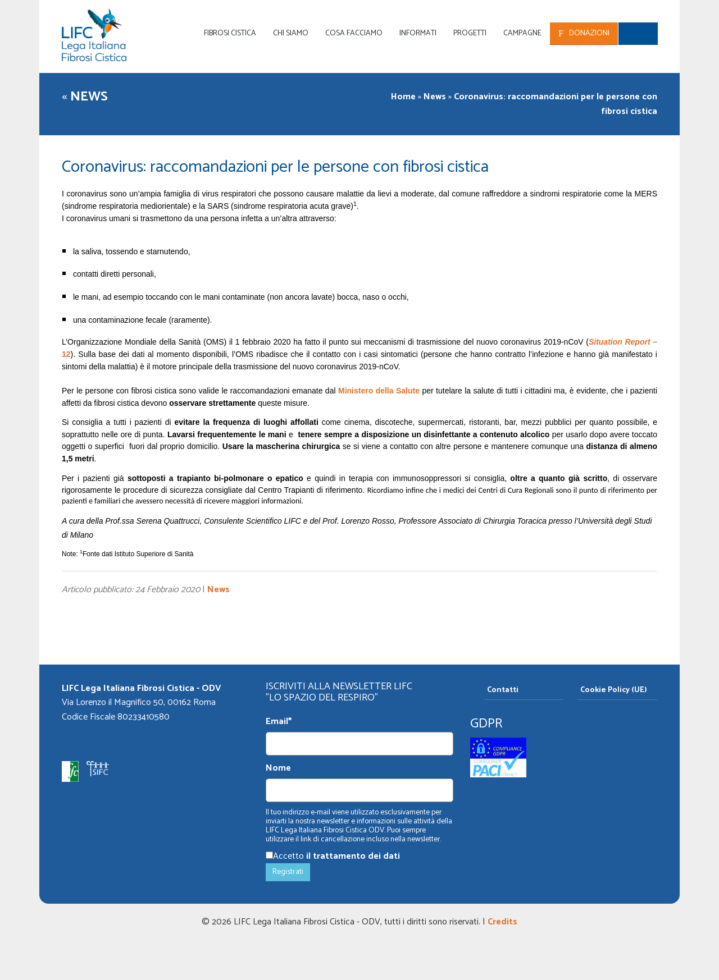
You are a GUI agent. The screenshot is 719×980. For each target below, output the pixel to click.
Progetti (469, 33)
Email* (279, 722)
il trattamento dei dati (353, 856)
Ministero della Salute (379, 390)
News (89, 97)
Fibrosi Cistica (230, 33)
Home (403, 96)
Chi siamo (290, 33)
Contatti (502, 690)
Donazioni (589, 33)
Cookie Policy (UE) (613, 690)
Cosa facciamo (354, 33)
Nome (278, 768)
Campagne (522, 33)
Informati (417, 33)
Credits (502, 921)
